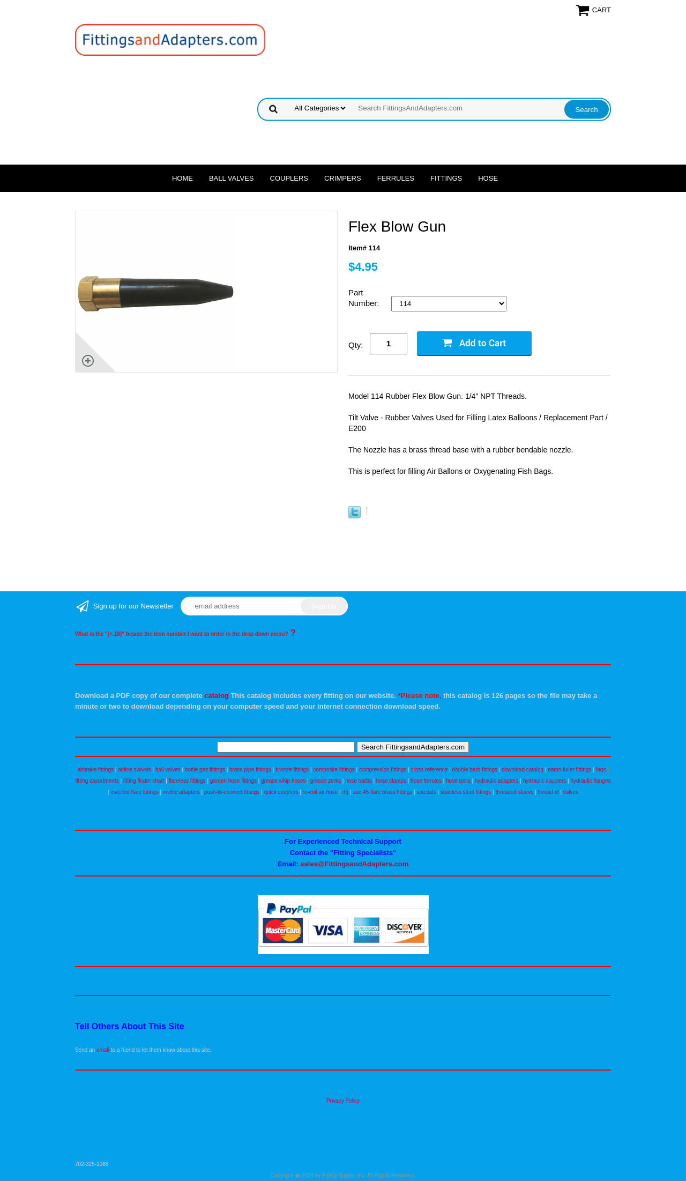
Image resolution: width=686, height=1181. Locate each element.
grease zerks (325, 781)
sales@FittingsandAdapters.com (354, 864)
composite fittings (333, 770)
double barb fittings (475, 770)
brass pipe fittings (250, 770)
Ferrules (395, 178)
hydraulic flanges (590, 781)
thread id (548, 792)
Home (182, 178)
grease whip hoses (283, 781)
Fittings (446, 178)
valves (570, 792)
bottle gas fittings (205, 770)
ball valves (168, 770)
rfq (345, 792)
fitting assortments (97, 781)
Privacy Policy (343, 1101)
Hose (488, 178)
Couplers (289, 178)
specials (426, 792)
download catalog (522, 770)
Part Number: (365, 298)
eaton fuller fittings (569, 770)
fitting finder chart (144, 781)
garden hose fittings (233, 781)
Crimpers (342, 178)
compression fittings (382, 770)
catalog (216, 696)
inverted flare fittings (134, 792)
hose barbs (358, 781)
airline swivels (134, 770)
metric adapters (181, 792)
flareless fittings (187, 781)
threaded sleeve (514, 792)
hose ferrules (426, 781)
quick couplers (281, 792)
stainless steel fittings (466, 792)
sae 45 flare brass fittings (382, 792)
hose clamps (391, 781)
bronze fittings (292, 770)
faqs (601, 770)
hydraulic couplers (544, 781)
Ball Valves (231, 178)
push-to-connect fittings (231, 792)
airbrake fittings (95, 770)
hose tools (458, 781)
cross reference (429, 770)
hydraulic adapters (497, 781)
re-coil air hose (320, 792)
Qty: (355, 345)
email (102, 1050)
